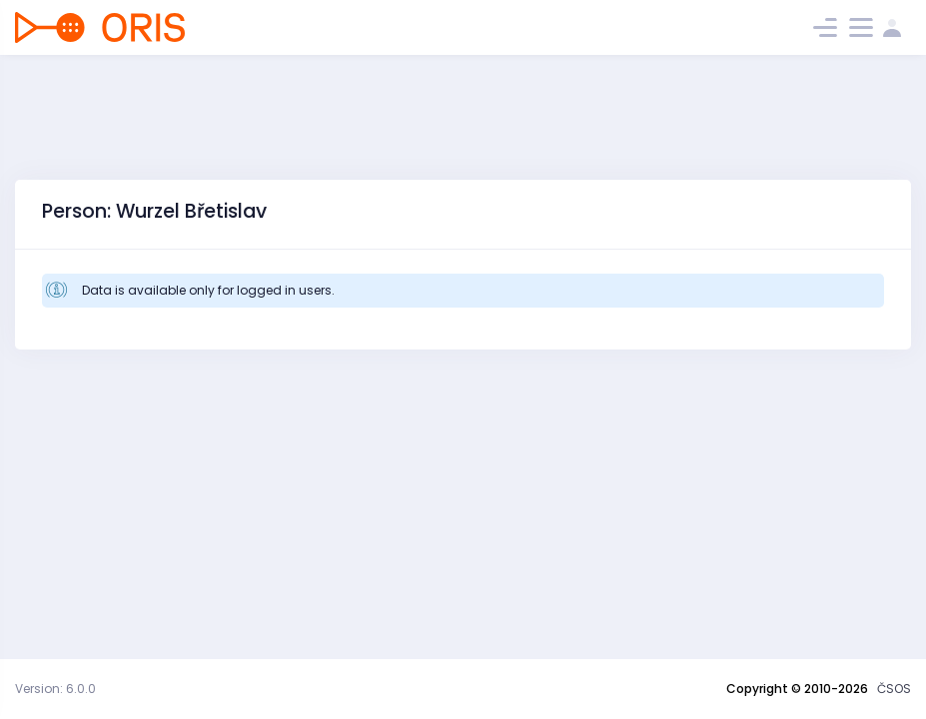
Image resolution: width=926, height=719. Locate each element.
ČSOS (894, 688)
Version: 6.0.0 (55, 688)
